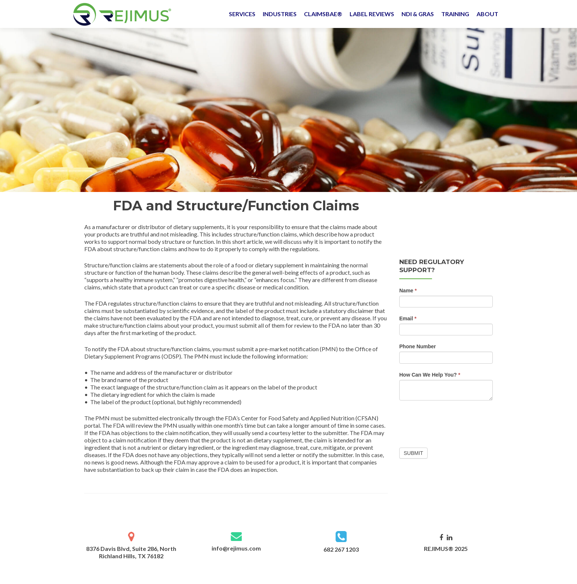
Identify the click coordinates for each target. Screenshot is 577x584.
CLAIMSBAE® (323, 13)
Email (408, 318)
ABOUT (487, 13)
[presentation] (455, 422)
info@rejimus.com (236, 548)
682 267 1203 (341, 549)
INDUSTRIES (280, 13)
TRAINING (455, 13)
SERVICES (242, 13)
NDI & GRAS (417, 13)
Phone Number (417, 346)
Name (408, 290)
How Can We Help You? (429, 375)
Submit (413, 453)
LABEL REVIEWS (372, 13)
